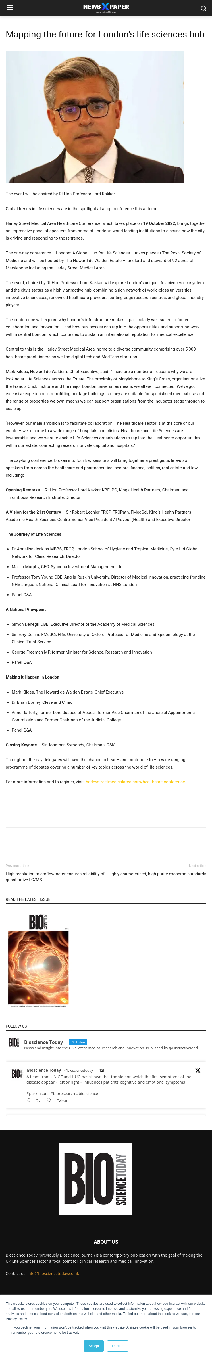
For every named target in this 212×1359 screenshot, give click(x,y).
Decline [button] (117, 1346)
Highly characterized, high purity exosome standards (156, 873)
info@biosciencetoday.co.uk (53, 1273)
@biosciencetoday (78, 1070)
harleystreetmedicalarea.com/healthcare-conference (135, 781)
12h (102, 1070)
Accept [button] (94, 1346)
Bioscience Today (44, 1070)
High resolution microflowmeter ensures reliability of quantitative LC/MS (55, 876)
